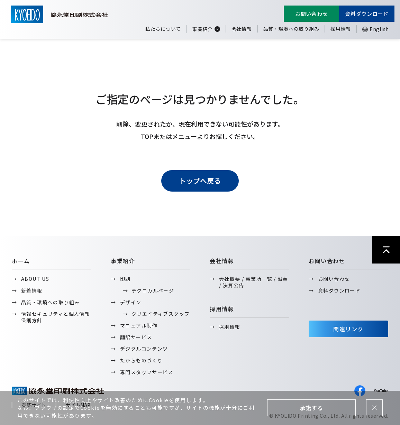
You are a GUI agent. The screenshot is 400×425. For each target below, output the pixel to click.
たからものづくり (141, 360)
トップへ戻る (200, 181)
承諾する (311, 408)
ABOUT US (35, 278)
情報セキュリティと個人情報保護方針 (55, 317)
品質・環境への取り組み (291, 28)
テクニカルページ (152, 290)
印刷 (125, 278)
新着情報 (32, 290)
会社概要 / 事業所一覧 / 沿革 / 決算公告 (253, 282)
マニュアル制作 (138, 325)
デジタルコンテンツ (144, 348)
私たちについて (163, 28)
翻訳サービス (136, 337)
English (379, 29)
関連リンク (348, 329)
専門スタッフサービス (146, 372)
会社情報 (241, 28)
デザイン (131, 302)
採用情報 (340, 28)
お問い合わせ (311, 13)
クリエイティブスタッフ (160, 313)
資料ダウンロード (367, 13)
